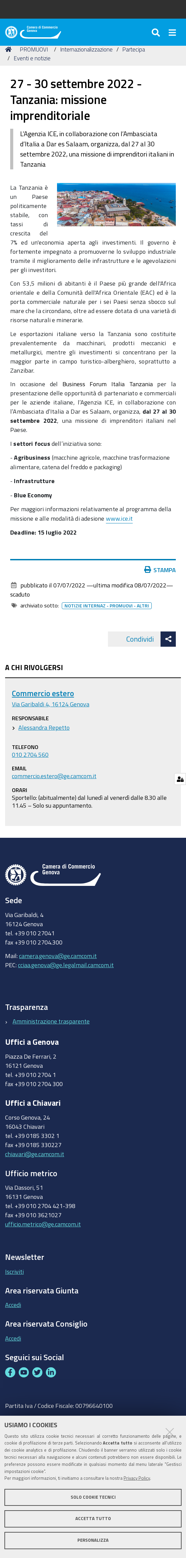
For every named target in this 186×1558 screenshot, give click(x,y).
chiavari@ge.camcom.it (34, 1154)
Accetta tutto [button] (93, 1518)
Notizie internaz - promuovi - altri (106, 605)
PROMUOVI (34, 49)
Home (9, 49)
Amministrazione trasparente (51, 1021)
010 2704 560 (30, 754)
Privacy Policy (137, 1478)
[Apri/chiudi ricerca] (156, 32)
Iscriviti (14, 1271)
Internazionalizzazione (86, 49)
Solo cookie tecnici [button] (93, 1497)
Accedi (13, 1305)
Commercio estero (43, 693)
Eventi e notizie (32, 58)
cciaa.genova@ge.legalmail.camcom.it (66, 965)
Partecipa (133, 49)
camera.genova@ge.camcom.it (58, 956)
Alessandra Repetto (44, 727)
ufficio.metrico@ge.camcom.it (43, 1224)
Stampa (160, 570)
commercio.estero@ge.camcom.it (54, 776)
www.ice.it (119, 518)
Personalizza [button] (93, 1540)
